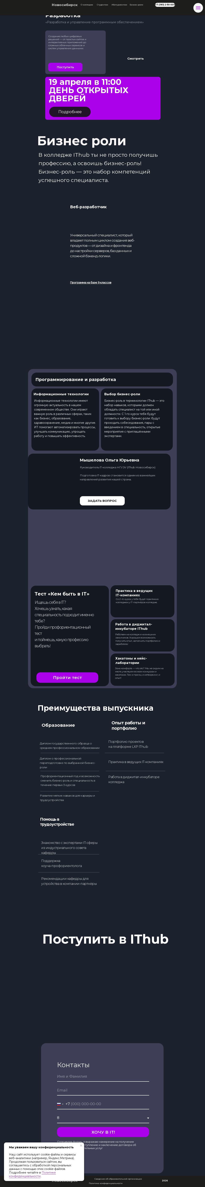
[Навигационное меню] (198, 7)
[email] (103, 1090)
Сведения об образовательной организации (118, 1179)
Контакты (73, 1065)
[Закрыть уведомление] (81, 1145)
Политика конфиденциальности (106, 1183)
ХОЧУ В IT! (103, 1132)
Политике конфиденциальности (32, 1174)
